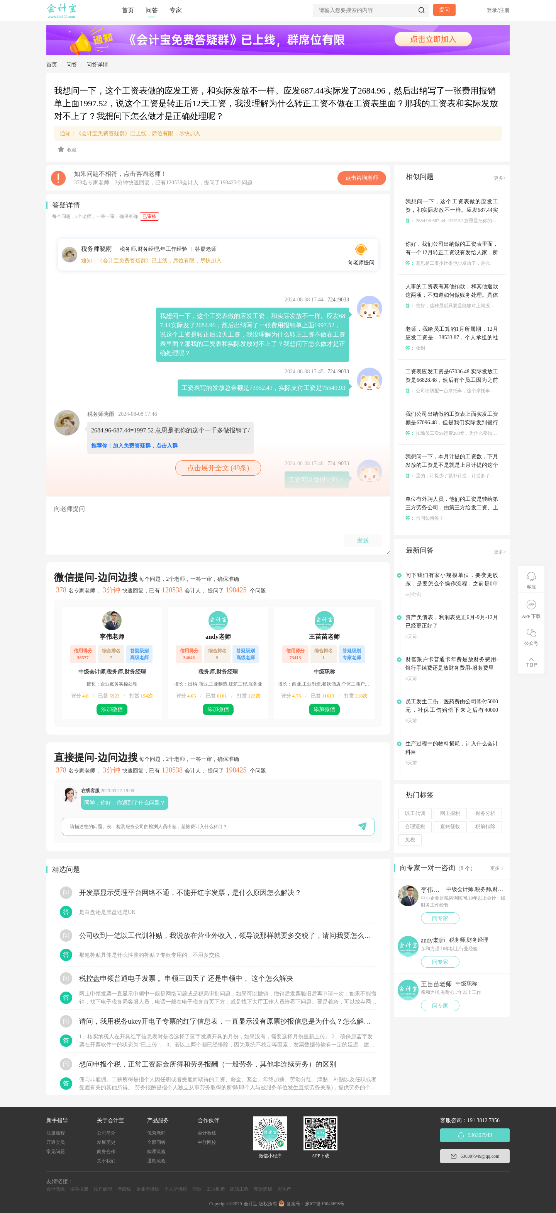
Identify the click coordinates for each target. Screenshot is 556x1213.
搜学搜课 (79, 1189)
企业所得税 (147, 1189)
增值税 (124, 1189)
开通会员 (55, 1142)
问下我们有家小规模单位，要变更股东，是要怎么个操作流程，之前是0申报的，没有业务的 (451, 583)
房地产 (284, 1189)
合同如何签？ (424, 518)
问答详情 (97, 65)
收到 (415, 348)
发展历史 (106, 1142)
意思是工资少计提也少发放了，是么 (447, 263)
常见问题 (55, 1151)
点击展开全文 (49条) (218, 468)
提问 (444, 10)
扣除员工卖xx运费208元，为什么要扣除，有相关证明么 (467, 433)
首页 (128, 10)
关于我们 (106, 1161)
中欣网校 (207, 1142)
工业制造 (216, 1189)
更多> (500, 178)
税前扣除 (485, 826)
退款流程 (156, 1161)
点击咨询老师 (362, 178)
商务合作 (106, 1151)
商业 (197, 1189)
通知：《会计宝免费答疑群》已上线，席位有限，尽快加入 (130, 133)
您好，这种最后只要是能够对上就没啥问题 (454, 305)
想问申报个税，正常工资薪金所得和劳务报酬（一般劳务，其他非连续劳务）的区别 (207, 1064)
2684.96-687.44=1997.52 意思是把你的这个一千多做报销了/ (470, 220)
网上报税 (450, 813)
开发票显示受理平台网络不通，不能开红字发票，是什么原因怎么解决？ (190, 893)
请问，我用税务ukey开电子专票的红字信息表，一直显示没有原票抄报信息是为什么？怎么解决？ (227, 1021)
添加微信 (112, 709)
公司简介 (106, 1133)
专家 (176, 10)
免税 (410, 839)
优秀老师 (156, 1133)
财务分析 (485, 813)
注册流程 (55, 1133)
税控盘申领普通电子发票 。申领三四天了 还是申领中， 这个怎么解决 (186, 978)
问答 (152, 10)
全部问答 (156, 1142)
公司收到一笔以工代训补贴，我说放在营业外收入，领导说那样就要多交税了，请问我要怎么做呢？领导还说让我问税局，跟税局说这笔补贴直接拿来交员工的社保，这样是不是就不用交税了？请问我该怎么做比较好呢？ (227, 935)
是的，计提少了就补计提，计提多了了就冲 (454, 475)
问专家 (440, 918)
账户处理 (102, 1189)
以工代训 (415, 813)
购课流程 (156, 1151)
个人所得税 (175, 1189)
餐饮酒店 (263, 1189)
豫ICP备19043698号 (325, 1203)
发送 (363, 540)
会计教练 (207, 1133)
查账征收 (450, 826)
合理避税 (415, 826)
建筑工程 (239, 1189)
